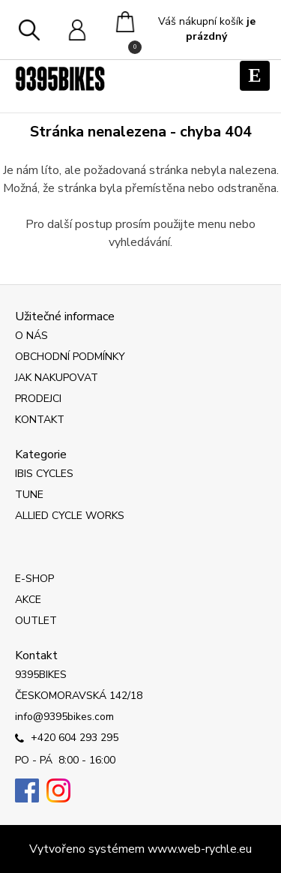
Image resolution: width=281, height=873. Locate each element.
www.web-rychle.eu (200, 849)
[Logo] (60, 78)
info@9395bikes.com (64, 717)
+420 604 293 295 (66, 739)
